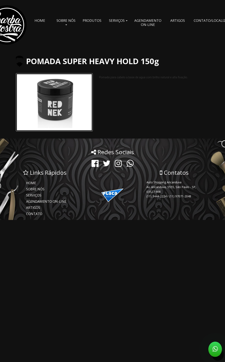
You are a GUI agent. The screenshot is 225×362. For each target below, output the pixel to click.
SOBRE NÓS (66, 21)
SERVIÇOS (118, 20)
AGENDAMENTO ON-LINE (147, 22)
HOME (40, 20)
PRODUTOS (92, 20)
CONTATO (34, 214)
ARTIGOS (177, 20)
